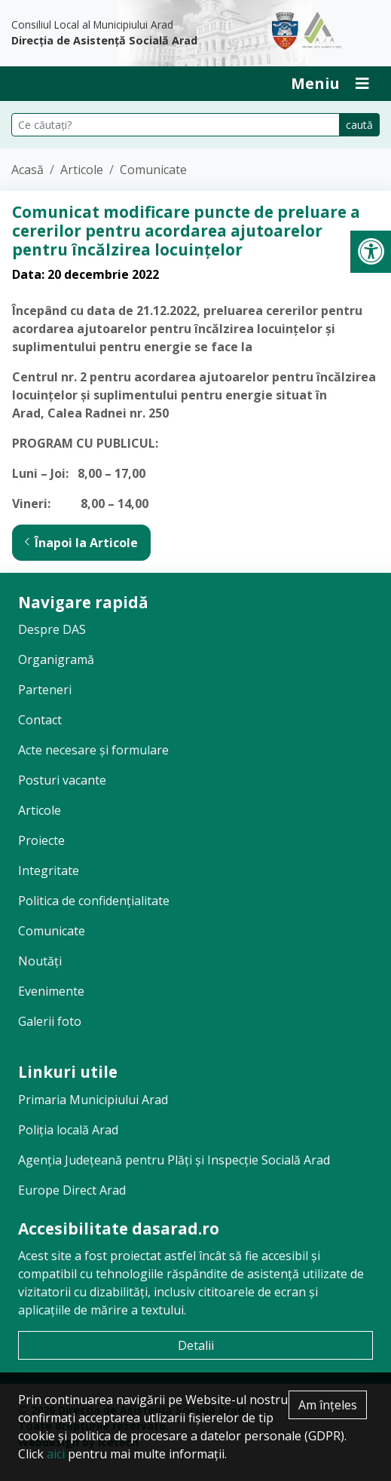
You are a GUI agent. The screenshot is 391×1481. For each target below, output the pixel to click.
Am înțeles (327, 1405)
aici (56, 1454)
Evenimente (51, 991)
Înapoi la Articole (81, 542)
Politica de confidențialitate (94, 900)
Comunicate (153, 169)
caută (359, 125)
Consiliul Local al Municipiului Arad (130, 33)
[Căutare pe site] (175, 124)
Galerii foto (49, 1021)
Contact (40, 719)
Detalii (196, 1345)
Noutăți (40, 961)
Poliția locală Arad (68, 1129)
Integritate (48, 870)
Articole (81, 169)
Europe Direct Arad (72, 1190)
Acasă (27, 169)
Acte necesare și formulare (93, 750)
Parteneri (45, 689)
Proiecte (41, 840)
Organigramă (56, 659)
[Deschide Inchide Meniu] (330, 83)
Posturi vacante (62, 780)
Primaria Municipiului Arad (93, 1099)
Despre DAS (52, 629)
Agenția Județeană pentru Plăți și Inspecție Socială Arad (174, 1160)
